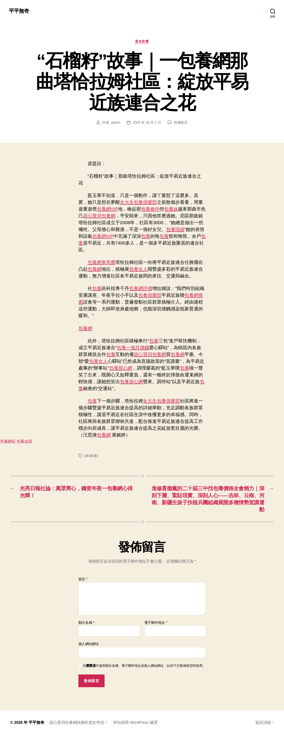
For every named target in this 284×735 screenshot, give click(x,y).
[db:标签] (91, 456)
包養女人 (138, 269)
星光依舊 (142, 41)
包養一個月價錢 (133, 347)
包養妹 (171, 208)
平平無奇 (19, 11)
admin (115, 122)
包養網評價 (140, 288)
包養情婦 (175, 229)
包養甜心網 (120, 367)
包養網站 (8, 441)
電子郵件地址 (155, 622)
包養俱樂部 (149, 295)
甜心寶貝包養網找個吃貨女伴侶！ (78, 722)
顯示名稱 (86, 622)
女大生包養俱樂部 (138, 202)
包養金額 (24, 441)
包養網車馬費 (101, 262)
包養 (145, 236)
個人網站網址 (88, 644)
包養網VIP (107, 208)
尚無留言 (181, 122)
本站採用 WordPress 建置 (135, 722)
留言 (83, 579)
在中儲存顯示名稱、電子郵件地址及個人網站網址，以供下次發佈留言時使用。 (144, 665)
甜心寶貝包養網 (99, 215)
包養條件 (150, 208)
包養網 (94, 269)
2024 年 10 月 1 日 (147, 122)
